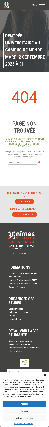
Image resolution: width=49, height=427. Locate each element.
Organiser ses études (21, 301)
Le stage (12, 316)
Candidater (24, 201)
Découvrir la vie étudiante (23, 333)
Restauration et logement (20, 344)
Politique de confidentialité (23, 424)
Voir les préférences (24, 418)
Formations (19, 267)
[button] (45, 375)
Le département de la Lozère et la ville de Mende (24, 349)
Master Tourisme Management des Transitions (22, 275)
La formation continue (18, 312)
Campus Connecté (16, 287)
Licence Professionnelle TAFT (22, 280)
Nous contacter (24, 214)
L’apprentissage (15, 309)
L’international (14, 319)
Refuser (24, 411)
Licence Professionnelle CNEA (23, 283)
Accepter (24, 404)
